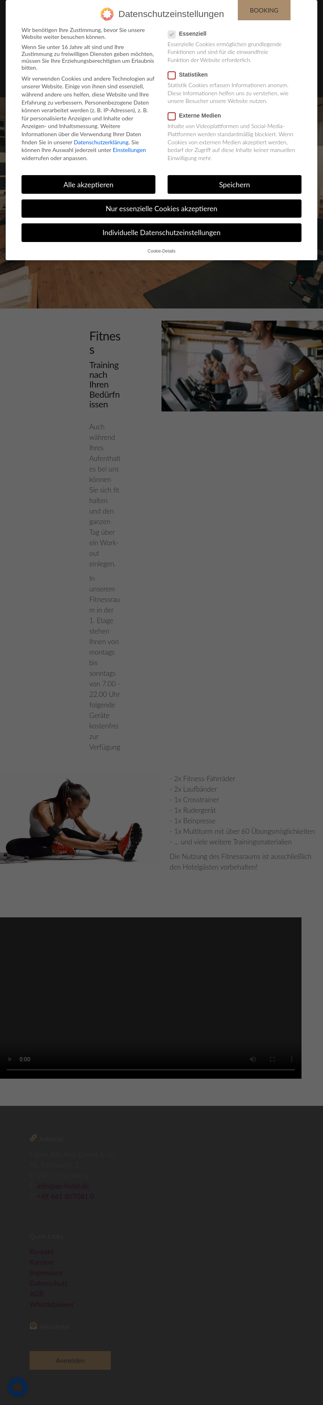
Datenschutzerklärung (101, 142)
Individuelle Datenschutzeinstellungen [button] (162, 232)
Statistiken (190, 74)
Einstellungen (129, 149)
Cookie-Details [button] (161, 250)
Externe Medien (197, 115)
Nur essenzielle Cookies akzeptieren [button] (161, 208)
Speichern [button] (234, 184)
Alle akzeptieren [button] (88, 184)
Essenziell (190, 33)
